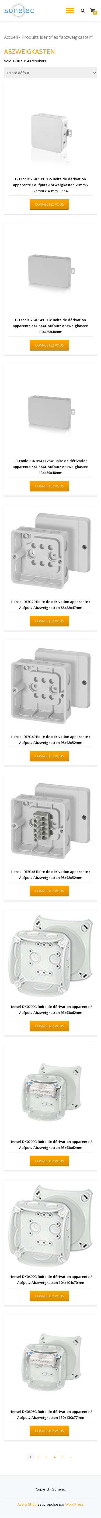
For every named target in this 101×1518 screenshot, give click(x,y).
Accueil (11, 37)
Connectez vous (49, 204)
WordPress (74, 1504)
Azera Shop (27, 1504)
